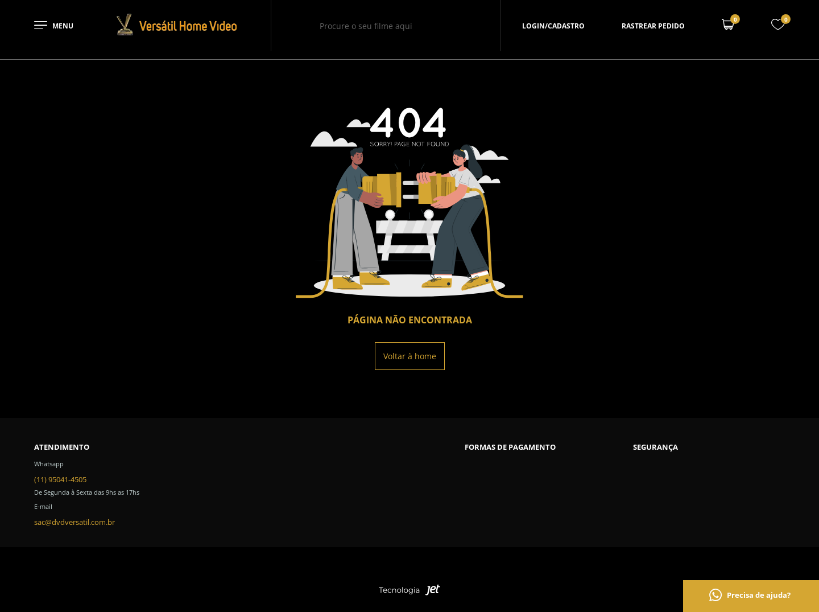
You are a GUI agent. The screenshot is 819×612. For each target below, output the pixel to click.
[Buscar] (451, 25)
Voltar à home (409, 356)
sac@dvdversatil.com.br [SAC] (74, 522)
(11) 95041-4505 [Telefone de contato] (60, 479)
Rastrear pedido (653, 26)
